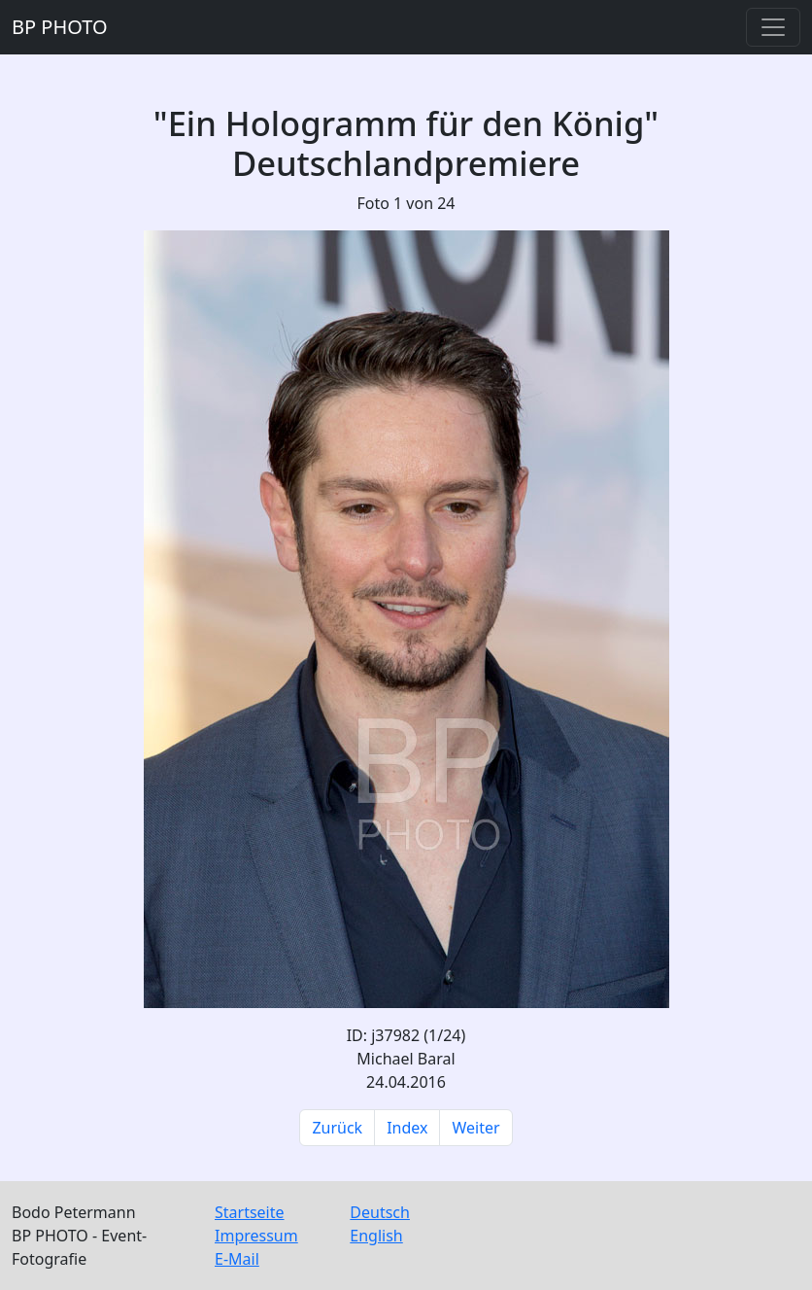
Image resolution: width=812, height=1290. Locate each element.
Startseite (250, 1212)
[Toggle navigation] (773, 27)
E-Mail (237, 1259)
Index (407, 1127)
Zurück (337, 1127)
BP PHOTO (60, 27)
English (376, 1235)
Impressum (256, 1235)
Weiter (475, 1127)
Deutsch (380, 1212)
